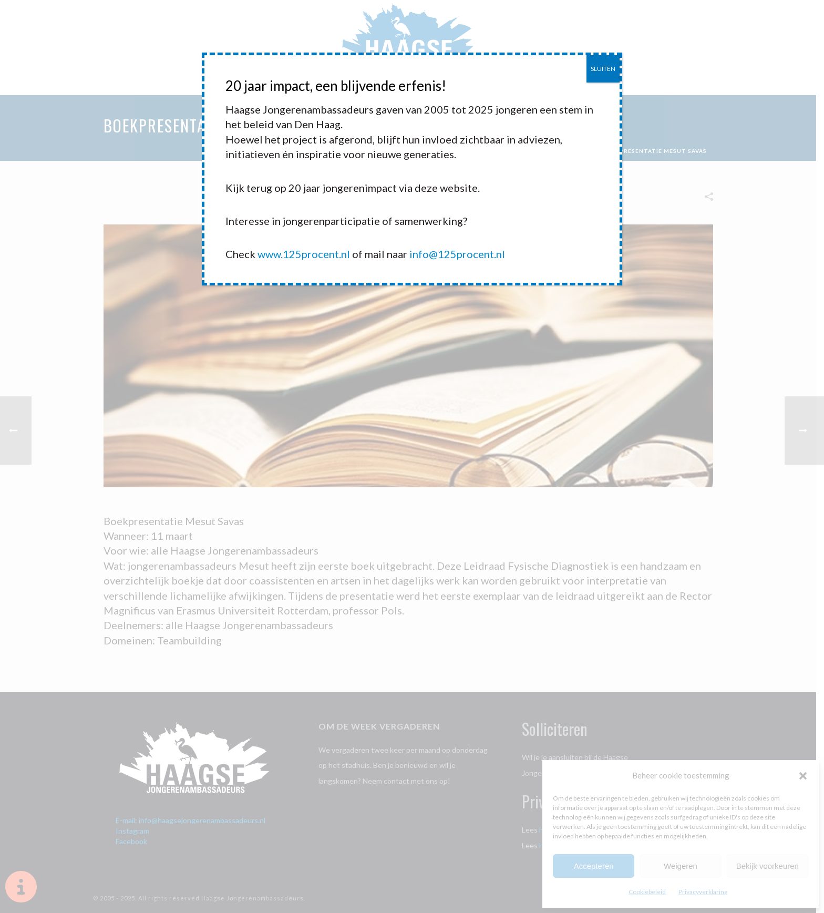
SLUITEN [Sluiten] (603, 69)
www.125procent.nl (304, 254)
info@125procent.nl (457, 254)
